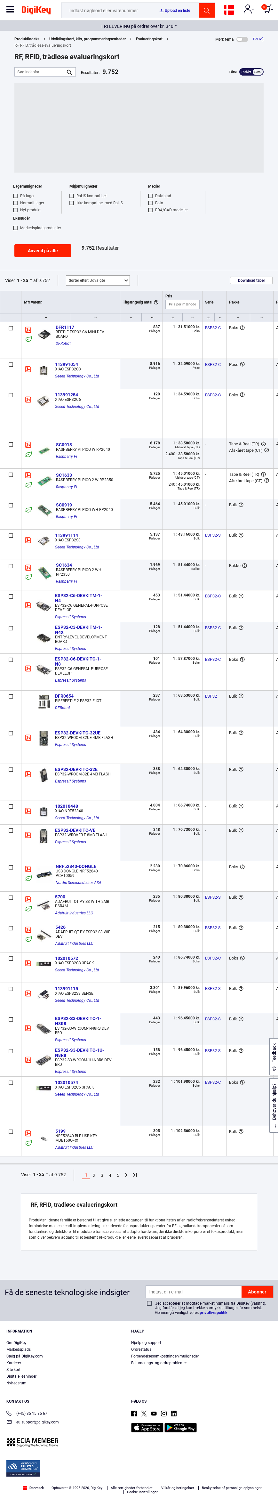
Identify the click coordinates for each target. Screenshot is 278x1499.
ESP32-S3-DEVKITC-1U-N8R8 (79, 1053)
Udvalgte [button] (87, 280)
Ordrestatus (141, 1349)
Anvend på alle (43, 250)
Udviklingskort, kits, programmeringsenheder (87, 39)
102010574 (66, 1082)
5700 (60, 896)
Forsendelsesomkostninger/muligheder (165, 1356)
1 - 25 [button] (22, 280)
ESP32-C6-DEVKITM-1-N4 (78, 598)
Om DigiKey (16, 1343)
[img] (36, 11)
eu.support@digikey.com (32, 1423)
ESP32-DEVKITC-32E (76, 769)
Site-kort (13, 1369)
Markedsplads (18, 1349)
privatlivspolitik (213, 1312)
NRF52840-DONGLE (76, 866)
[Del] (258, 39)
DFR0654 (64, 696)
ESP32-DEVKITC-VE (75, 830)
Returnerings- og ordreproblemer (159, 1363)
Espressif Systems (70, 617)
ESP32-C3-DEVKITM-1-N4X (78, 630)
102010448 (66, 806)
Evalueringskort (149, 39)
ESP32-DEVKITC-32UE (77, 732)
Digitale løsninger (21, 1376)
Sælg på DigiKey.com (24, 1356)
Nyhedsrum (16, 1383)
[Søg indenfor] (40, 72)
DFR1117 (65, 327)
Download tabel (251, 280)
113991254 (66, 394)
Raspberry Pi (66, 456)
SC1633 (64, 475)
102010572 (66, 958)
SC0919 (64, 504)
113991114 (66, 535)
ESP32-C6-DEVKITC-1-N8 (78, 661)
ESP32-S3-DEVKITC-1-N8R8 (78, 1021)
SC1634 (64, 565)
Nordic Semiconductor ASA (78, 882)
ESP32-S (213, 535)
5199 (60, 1131)
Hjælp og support (146, 1343)
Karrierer (13, 1363)
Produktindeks (26, 39)
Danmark (33, 1488)
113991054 (66, 364)
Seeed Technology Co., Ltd (77, 376)
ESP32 (211, 696)
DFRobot (63, 343)
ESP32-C (213, 327)
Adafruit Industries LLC (74, 913)
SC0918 (64, 444)
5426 (60, 927)
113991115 (66, 988)
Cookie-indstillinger (142, 1492)
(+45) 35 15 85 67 (26, 1414)
